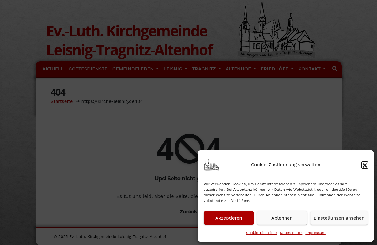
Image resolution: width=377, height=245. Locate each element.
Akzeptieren (228, 218)
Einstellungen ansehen (339, 218)
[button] (365, 165)
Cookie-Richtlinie (261, 233)
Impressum (315, 233)
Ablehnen (281, 218)
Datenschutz (291, 233)
